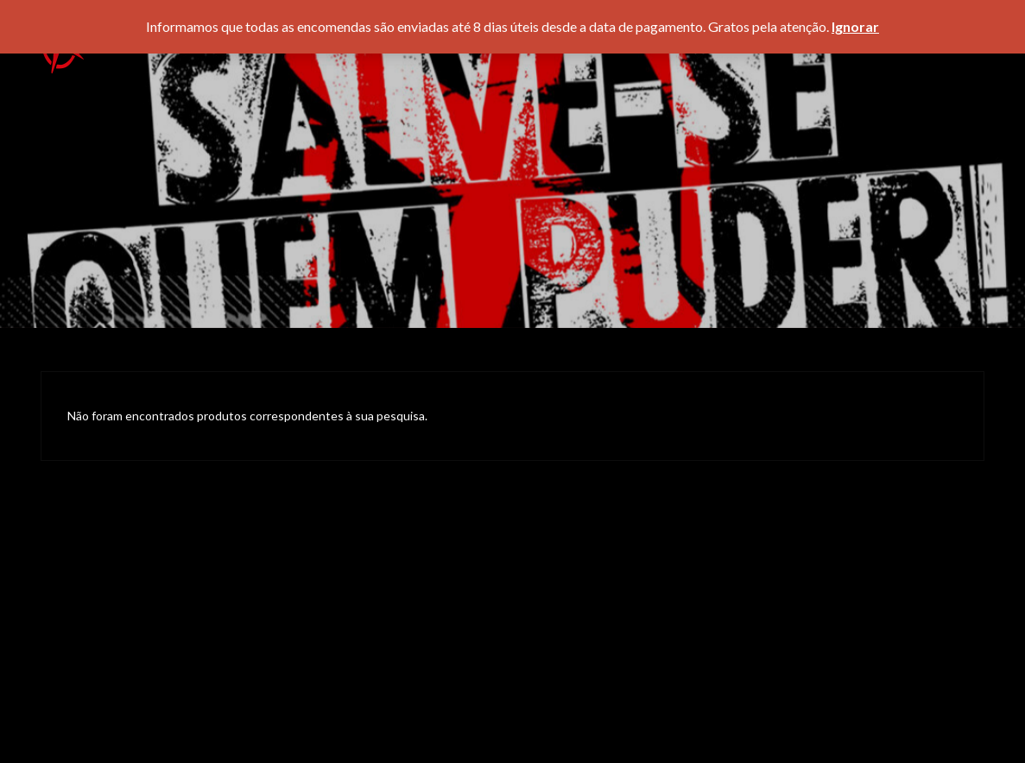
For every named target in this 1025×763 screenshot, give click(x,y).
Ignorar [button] (855, 26)
